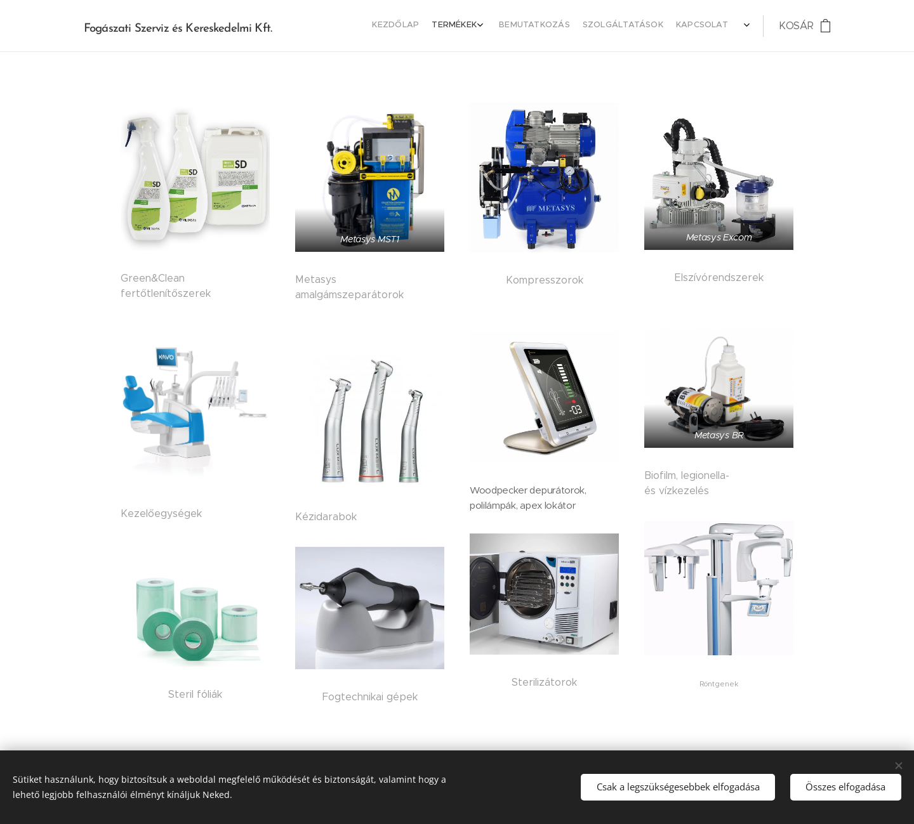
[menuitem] (628, 26)
